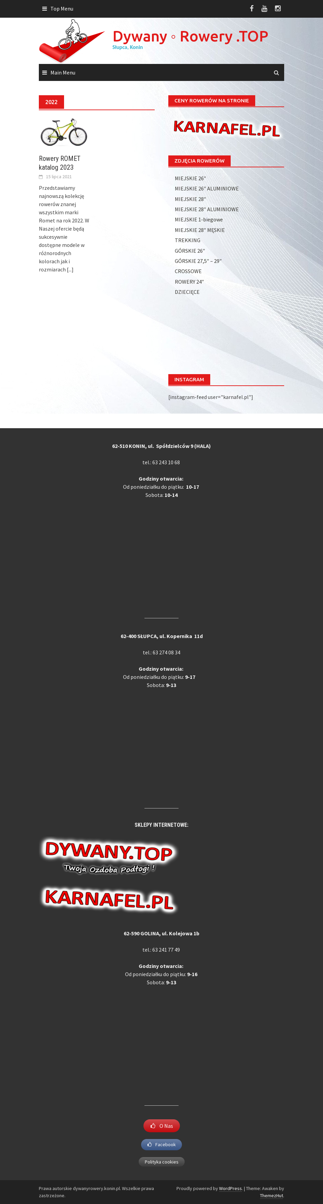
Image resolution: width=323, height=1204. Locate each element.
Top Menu (61, 8)
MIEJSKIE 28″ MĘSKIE (200, 230)
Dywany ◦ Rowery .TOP (190, 36)
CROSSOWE (188, 271)
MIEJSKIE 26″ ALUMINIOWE (207, 188)
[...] (70, 269)
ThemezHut (271, 1195)
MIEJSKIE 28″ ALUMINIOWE (207, 209)
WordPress (230, 1188)
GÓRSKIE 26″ (190, 250)
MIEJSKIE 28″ (190, 199)
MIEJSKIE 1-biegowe (199, 219)
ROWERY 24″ (189, 281)
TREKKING (187, 240)
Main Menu (62, 72)
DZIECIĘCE (187, 291)
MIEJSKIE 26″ (190, 178)
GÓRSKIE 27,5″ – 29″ (198, 260)
